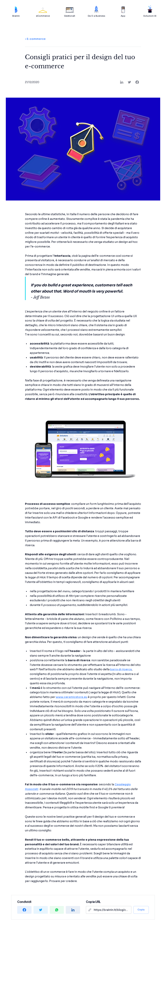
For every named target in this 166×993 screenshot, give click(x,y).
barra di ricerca (121, 669)
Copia (141, 909)
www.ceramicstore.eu (71, 697)
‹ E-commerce (35, 39)
